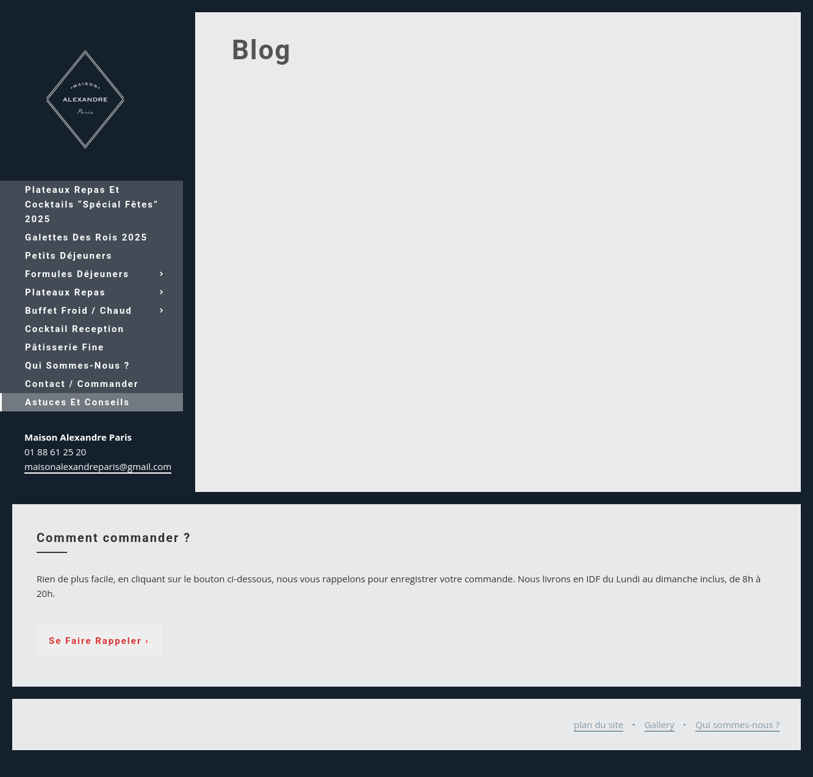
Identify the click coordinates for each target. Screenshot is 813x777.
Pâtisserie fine (64, 347)
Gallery (660, 724)
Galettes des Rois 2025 (86, 237)
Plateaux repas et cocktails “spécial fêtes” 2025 (92, 204)
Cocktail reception (74, 328)
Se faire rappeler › (99, 640)
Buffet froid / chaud (78, 310)
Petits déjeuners (68, 255)
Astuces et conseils (77, 402)
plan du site (598, 724)
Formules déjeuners (77, 274)
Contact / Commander (81, 383)
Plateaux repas (65, 292)
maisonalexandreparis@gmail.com (97, 466)
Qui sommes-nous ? (77, 365)
